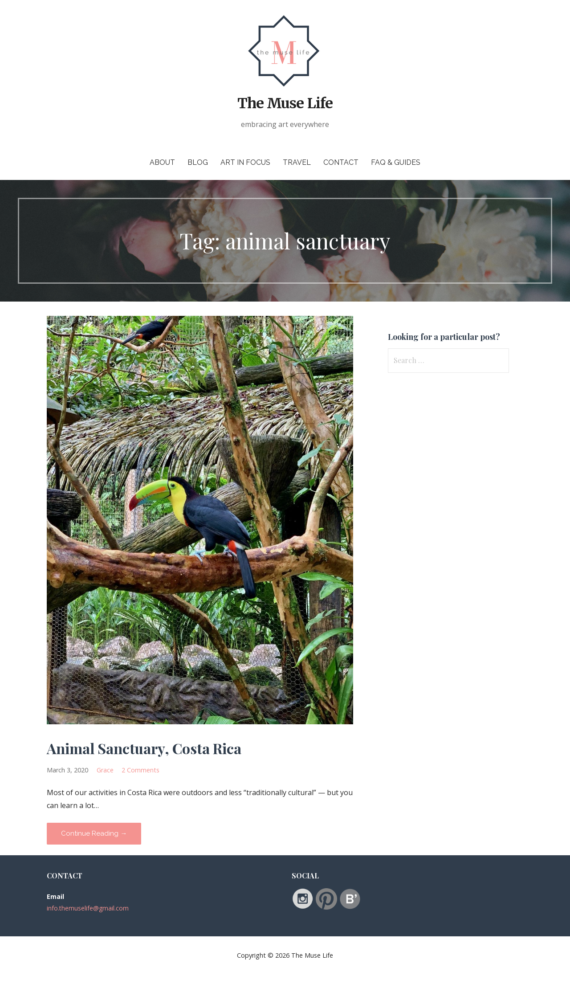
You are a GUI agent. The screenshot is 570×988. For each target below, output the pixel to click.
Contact (340, 162)
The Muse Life (285, 103)
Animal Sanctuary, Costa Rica (144, 748)
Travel (297, 162)
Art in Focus (245, 162)
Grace (105, 770)
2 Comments (140, 770)
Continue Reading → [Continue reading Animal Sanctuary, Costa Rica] (94, 833)
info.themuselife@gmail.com (88, 908)
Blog (197, 162)
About (162, 162)
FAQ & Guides (395, 162)
